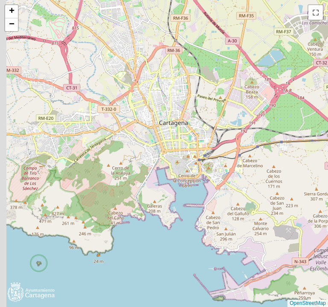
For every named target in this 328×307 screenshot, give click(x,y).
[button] (11, 11)
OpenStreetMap (308, 303)
